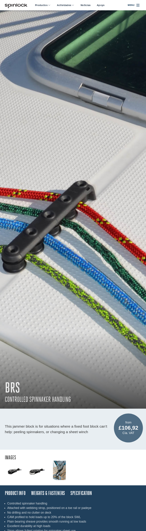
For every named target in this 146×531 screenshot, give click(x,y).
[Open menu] (133, 5)
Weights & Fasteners (48, 493)
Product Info (15, 493)
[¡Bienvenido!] (16, 5)
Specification (81, 493)
